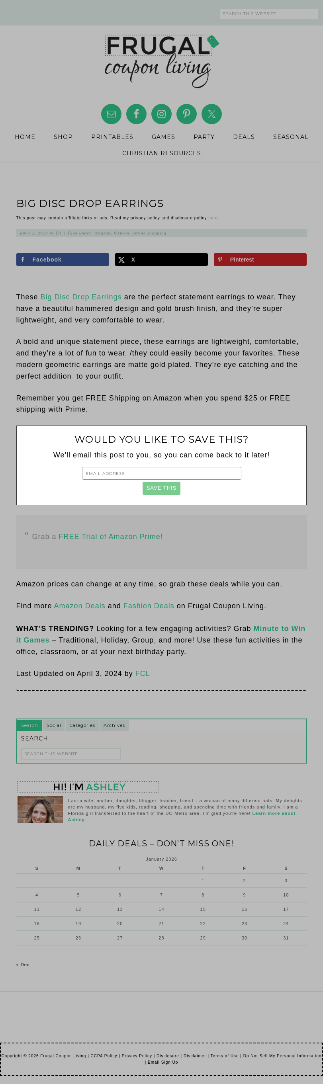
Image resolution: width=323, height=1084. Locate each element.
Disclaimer (195, 1056)
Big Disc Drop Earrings (81, 297)
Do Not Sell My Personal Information (282, 1056)
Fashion (121, 232)
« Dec (23, 964)
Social (54, 725)
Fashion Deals (148, 606)
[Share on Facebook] (63, 259)
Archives (114, 725)
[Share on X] (161, 259)
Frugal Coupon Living (161, 58)
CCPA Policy (104, 1056)
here (213, 218)
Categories (82, 725)
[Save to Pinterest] (260, 259)
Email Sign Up (163, 1062)
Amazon (103, 232)
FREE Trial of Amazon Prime (110, 537)
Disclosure (168, 1056)
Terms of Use (225, 1056)
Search (29, 725)
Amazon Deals (80, 606)
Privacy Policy (137, 1056)
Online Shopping (149, 232)
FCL (142, 674)
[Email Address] (161, 473)
